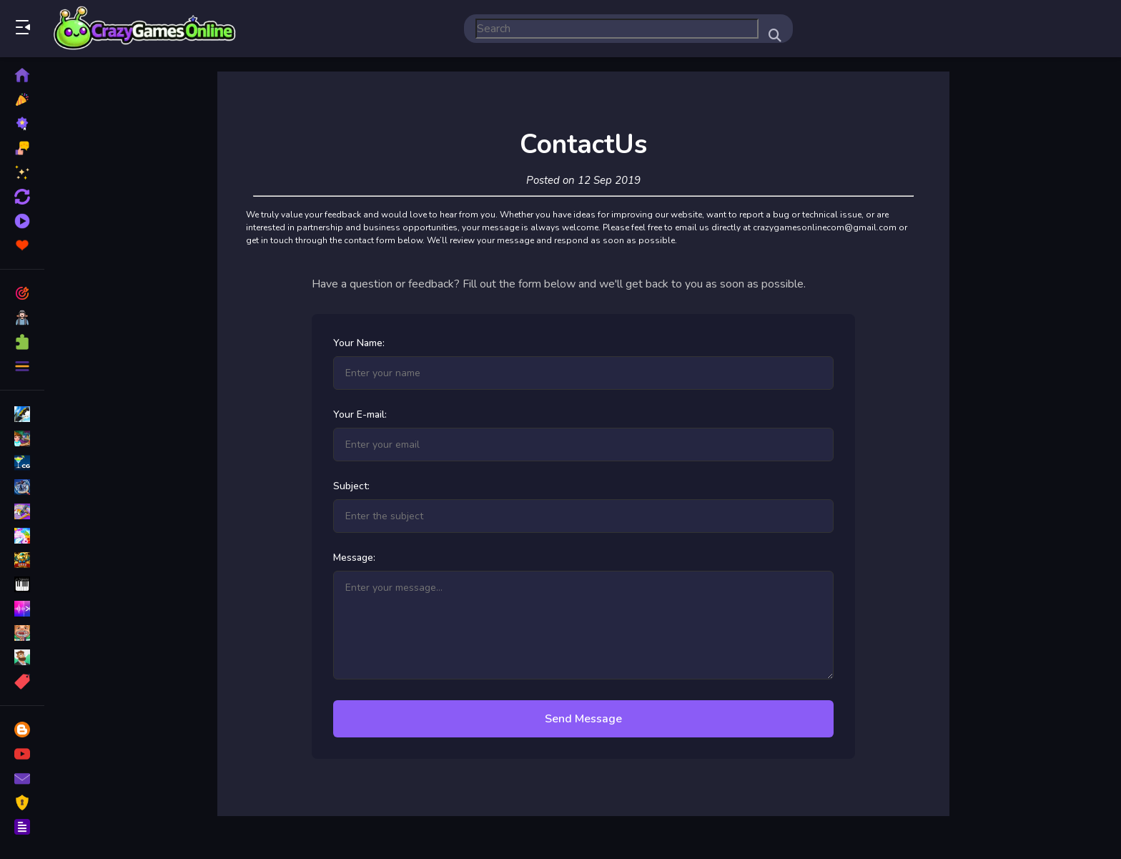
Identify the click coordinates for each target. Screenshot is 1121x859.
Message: (354, 557)
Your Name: (359, 343)
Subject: (351, 486)
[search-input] (617, 29)
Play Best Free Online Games (145, 28)
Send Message (583, 719)
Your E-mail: (360, 414)
